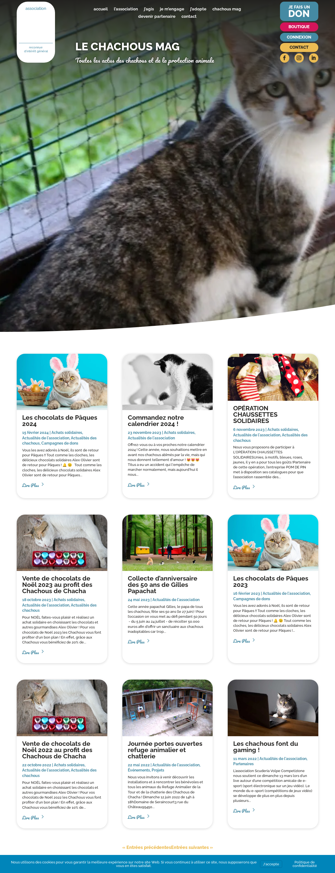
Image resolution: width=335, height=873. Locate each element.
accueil (101, 9)
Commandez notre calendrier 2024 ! (156, 420)
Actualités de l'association (45, 438)
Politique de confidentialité (305, 864)
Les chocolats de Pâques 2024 (59, 420)
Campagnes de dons (59, 443)
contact (189, 16)
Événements (139, 770)
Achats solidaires (66, 432)
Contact (299, 47)
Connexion (299, 37)
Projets (158, 770)
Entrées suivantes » (192, 847)
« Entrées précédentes (146, 847)
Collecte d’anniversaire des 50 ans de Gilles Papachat (162, 584)
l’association (126, 9)
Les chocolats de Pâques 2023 (270, 581)
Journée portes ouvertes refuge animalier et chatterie (165, 750)
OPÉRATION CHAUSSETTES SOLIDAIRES (255, 414)
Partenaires (243, 764)
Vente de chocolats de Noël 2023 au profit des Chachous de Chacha (57, 584)
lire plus (30, 485)
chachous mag (226, 9)
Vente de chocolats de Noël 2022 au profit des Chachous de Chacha (57, 750)
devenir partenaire (156, 16)
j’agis (149, 9)
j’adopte (198, 9)
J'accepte (271, 864)
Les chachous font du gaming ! (265, 746)
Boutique (299, 26)
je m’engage (172, 9)
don (299, 13)
